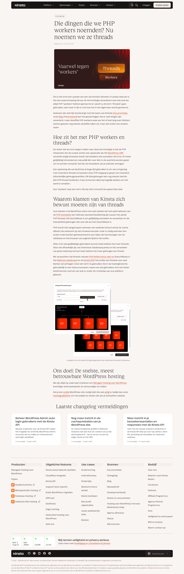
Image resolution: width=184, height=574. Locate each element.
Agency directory (115, 512)
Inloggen (146, 5)
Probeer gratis (162, 5)
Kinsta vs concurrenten (118, 498)
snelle (66, 392)
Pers (150, 510)
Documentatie (120, 113)
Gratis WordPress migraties (59, 492)
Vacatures (153, 484)
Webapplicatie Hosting (26, 490)
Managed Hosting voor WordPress (110, 382)
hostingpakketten (62, 395)
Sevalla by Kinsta (23, 484)
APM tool (50, 498)
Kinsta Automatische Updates (61, 469)
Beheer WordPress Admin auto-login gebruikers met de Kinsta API (35, 421)
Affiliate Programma (158, 496)
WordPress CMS (115, 153)
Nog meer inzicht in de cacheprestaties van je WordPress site (86, 421)
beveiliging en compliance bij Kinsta (92, 543)
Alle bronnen (113, 524)
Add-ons (50, 524)
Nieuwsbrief (113, 486)
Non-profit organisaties (87, 503)
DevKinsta (51, 503)
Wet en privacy (155, 522)
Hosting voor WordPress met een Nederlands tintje (123, 505)
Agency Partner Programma (155, 503)
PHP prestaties (63, 214)
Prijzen (14, 479)
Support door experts (56, 486)
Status (110, 518)
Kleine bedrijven (89, 496)
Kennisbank (71, 116)
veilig (106, 392)
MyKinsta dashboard (67, 260)
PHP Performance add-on (101, 256)
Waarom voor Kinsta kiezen (158, 477)
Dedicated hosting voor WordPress (57, 516)
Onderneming (88, 469)
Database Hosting (24, 496)
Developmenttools (116, 492)
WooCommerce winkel (89, 488)
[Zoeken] (136, 5)
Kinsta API (89, 260)
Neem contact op (157, 527)
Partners (152, 490)
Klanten (85, 520)
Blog (61, 116)
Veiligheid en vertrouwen (160, 516)
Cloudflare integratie (56, 475)
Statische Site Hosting (26, 501)
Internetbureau (88, 475)
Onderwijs (86, 481)
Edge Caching (52, 509)
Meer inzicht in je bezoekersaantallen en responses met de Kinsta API (145, 421)
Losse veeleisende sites (90, 512)
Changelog (59, 16)
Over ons (152, 469)
